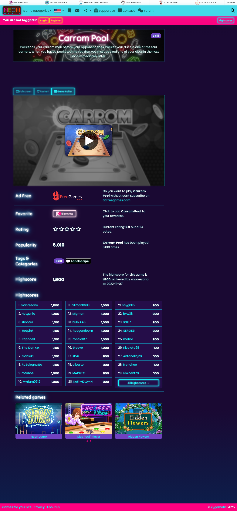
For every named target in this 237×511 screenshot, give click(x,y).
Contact (126, 10)
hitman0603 (81, 305)
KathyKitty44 (83, 381)
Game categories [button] (36, 10)
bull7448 (79, 322)
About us (53, 507)
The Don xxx (30, 347)
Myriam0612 (31, 381)
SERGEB (129, 330)
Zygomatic (219, 507)
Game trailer (63, 91)
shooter (27, 322)
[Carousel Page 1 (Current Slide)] (87, 441)
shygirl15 (128, 305)
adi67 (127, 322)
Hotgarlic (28, 313)
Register (56, 20)
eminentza (131, 373)
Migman (78, 313)
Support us (104, 10)
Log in (43, 20)
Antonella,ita (132, 356)
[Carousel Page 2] (91, 441)
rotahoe (28, 373)
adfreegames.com (116, 200)
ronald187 (80, 339)
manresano (29, 305)
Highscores (225, 20)
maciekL (28, 356)
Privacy (39, 507)
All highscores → (139, 383)
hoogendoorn (83, 330)
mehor (128, 339)
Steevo (78, 347)
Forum (146, 10)
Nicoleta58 (131, 347)
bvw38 (128, 313)
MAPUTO (78, 373)
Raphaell (28, 339)
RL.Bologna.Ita (32, 364)
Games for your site (17, 507)
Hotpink (27, 330)
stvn (76, 356)
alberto (78, 364)
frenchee (130, 364)
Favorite (64, 214)
